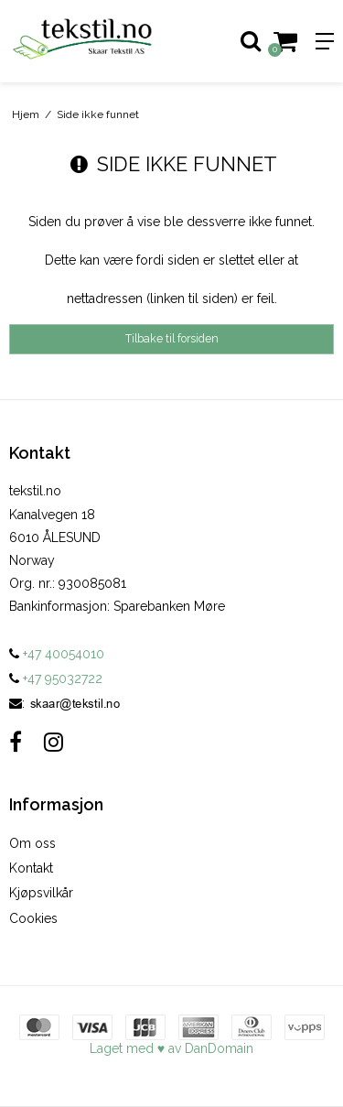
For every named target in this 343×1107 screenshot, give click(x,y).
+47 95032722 (55, 678)
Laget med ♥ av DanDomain (171, 1048)
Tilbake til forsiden (172, 338)
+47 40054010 (56, 653)
